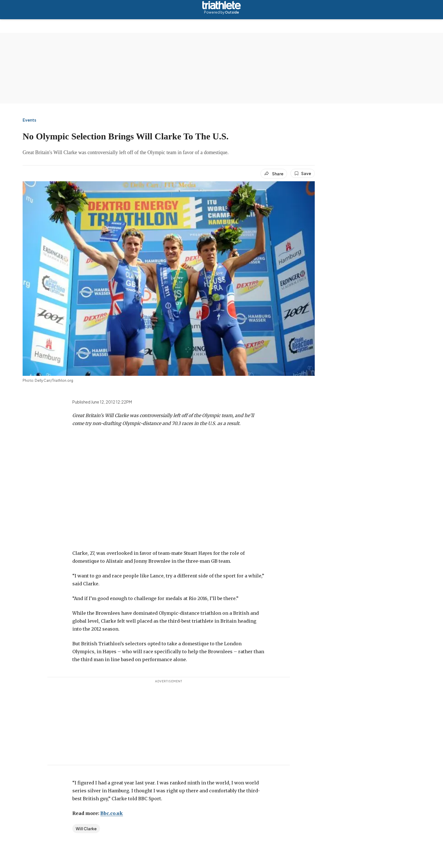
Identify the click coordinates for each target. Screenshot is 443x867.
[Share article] (273, 173)
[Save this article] (302, 173)
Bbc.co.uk (111, 813)
